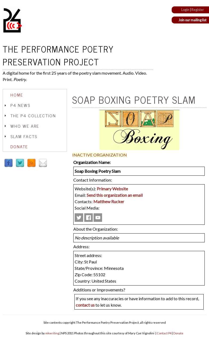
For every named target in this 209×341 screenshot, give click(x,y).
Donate (19, 146)
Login (185, 9)
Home (16, 94)
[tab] (35, 95)
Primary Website (112, 188)
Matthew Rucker (108, 201)
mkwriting (52, 333)
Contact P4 (164, 333)
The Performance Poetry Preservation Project (58, 55)
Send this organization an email (115, 195)
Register (197, 9)
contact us (85, 304)
